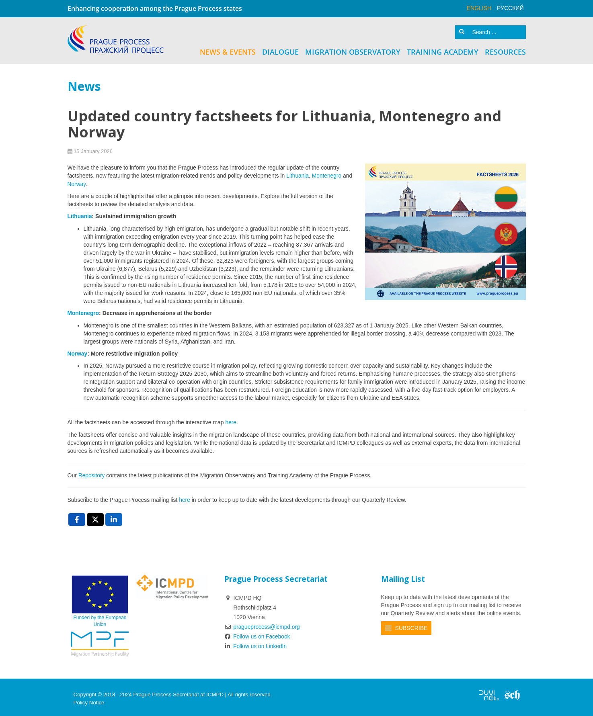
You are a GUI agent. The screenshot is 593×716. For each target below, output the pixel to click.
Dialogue (280, 51)
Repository (92, 473)
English (479, 8)
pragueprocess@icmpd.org (267, 624)
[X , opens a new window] (95, 516)
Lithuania (297, 175)
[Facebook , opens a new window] (76, 516)
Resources (505, 51)
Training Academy (442, 51)
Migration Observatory (352, 51)
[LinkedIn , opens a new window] (113, 516)
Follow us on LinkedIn (256, 643)
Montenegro (328, 175)
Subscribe (411, 625)
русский (510, 8)
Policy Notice (89, 700)
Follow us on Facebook (257, 633)
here (231, 420)
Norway (77, 183)
